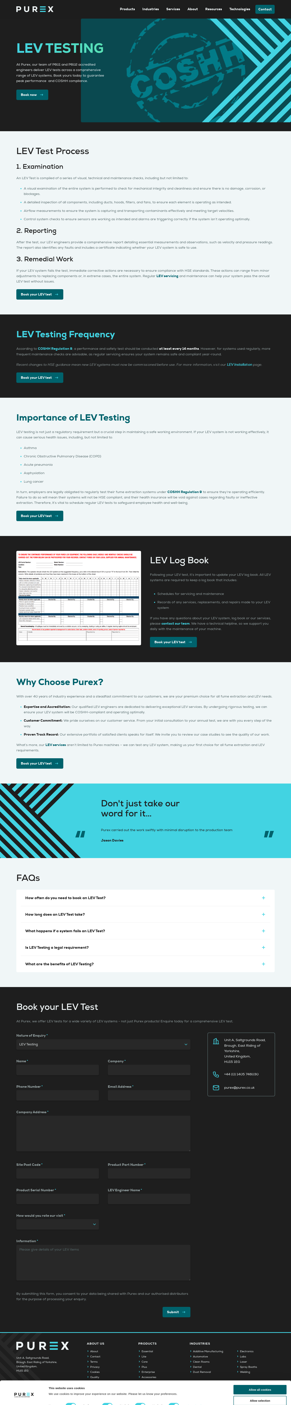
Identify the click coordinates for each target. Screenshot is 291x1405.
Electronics (247, 1351)
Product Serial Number (35, 1190)
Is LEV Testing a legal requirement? (145, 947)
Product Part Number (125, 1164)
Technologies (239, 9)
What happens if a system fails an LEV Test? (145, 930)
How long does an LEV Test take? (145, 914)
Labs (243, 1356)
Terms (94, 1361)
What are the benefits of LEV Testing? (145, 964)
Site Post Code (28, 1164)
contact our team (175, 623)
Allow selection (260, 1384)
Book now (32, 95)
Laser (243, 1361)
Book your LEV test (40, 294)
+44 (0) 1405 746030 (241, 1074)
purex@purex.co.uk (239, 1088)
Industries (150, 9)
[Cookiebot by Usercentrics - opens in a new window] (24, 1398)
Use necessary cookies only (260, 1395)
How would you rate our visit (39, 1215)
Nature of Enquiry (31, 1035)
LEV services (55, 745)
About (192, 9)
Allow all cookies (260, 1373)
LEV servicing (167, 276)
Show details (194, 1390)
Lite (144, 1356)
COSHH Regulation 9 (55, 348)
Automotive (200, 1356)
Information (26, 1241)
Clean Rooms (201, 1361)
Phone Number (28, 1086)
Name (21, 1061)
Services (173, 9)
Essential (147, 1351)
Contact (265, 9)
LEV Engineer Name (124, 1190)
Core (145, 1361)
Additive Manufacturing (208, 1351)
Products (127, 9)
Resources (213, 9)
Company (116, 1061)
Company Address (31, 1112)
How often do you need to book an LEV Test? (145, 897)
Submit (176, 1312)
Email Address (119, 1086)
